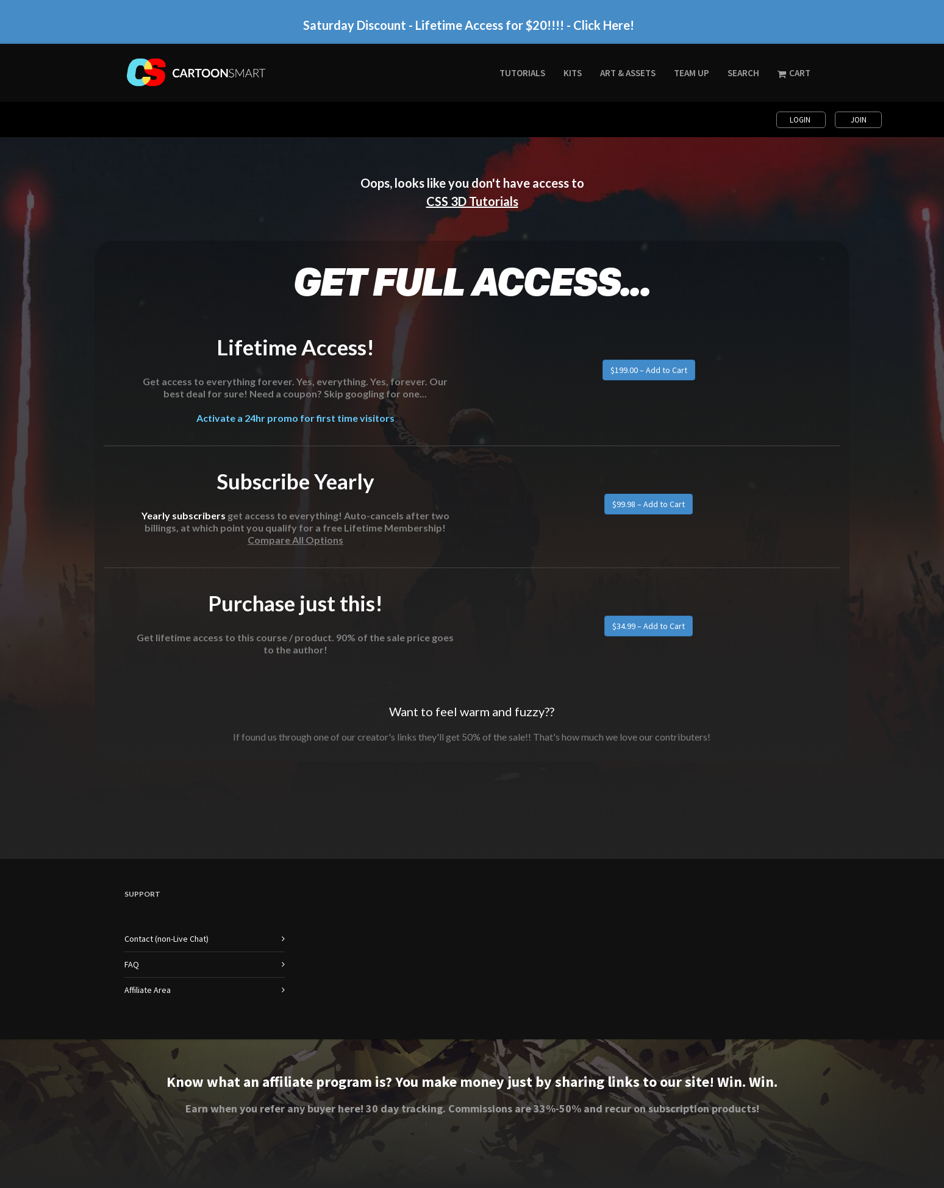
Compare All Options (295, 540)
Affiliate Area (147, 989)
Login (801, 120)
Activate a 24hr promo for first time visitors (295, 418)
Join (859, 120)
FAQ (131, 964)
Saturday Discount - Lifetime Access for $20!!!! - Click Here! (468, 25)
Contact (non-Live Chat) (166, 938)
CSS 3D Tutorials (472, 201)
